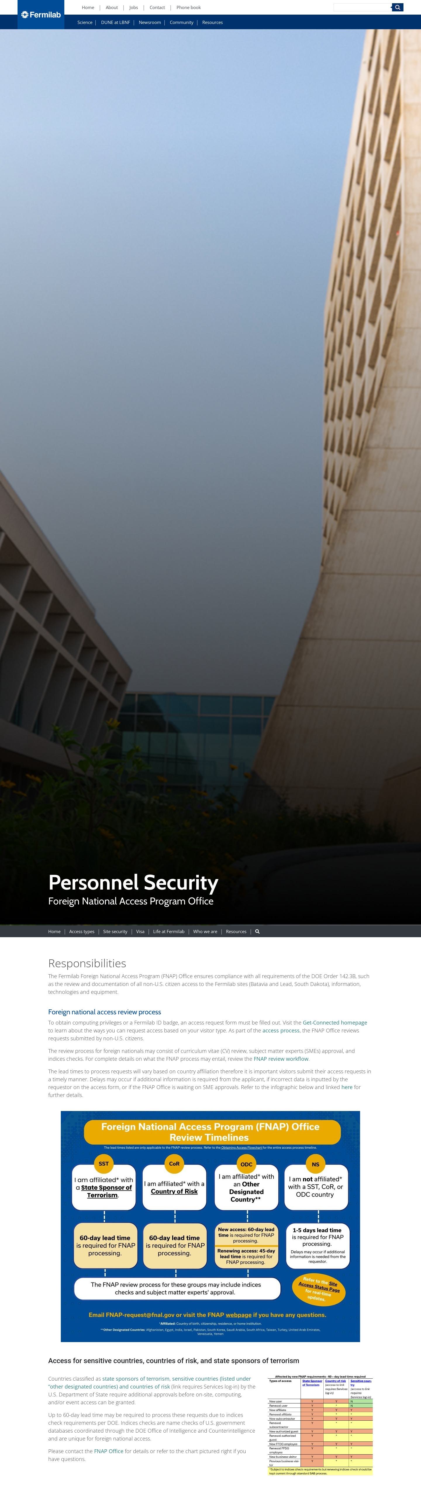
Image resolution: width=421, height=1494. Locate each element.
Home (54, 931)
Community (182, 22)
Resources (212, 22)
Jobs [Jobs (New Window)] (134, 7)
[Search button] (257, 931)
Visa (140, 931)
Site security (115, 931)
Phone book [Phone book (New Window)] (189, 7)
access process (281, 1030)
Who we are (205, 931)
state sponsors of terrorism (136, 1378)
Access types (81, 931)
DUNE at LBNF (115, 22)
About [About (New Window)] (112, 7)
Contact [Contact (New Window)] (157, 7)
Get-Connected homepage (335, 1022)
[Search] (363, 7)
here (346, 1087)
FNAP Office (109, 1451)
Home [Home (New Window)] (88, 7)
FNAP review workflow (281, 1058)
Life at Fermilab (168, 931)
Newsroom (150, 22)
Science (84, 22)
